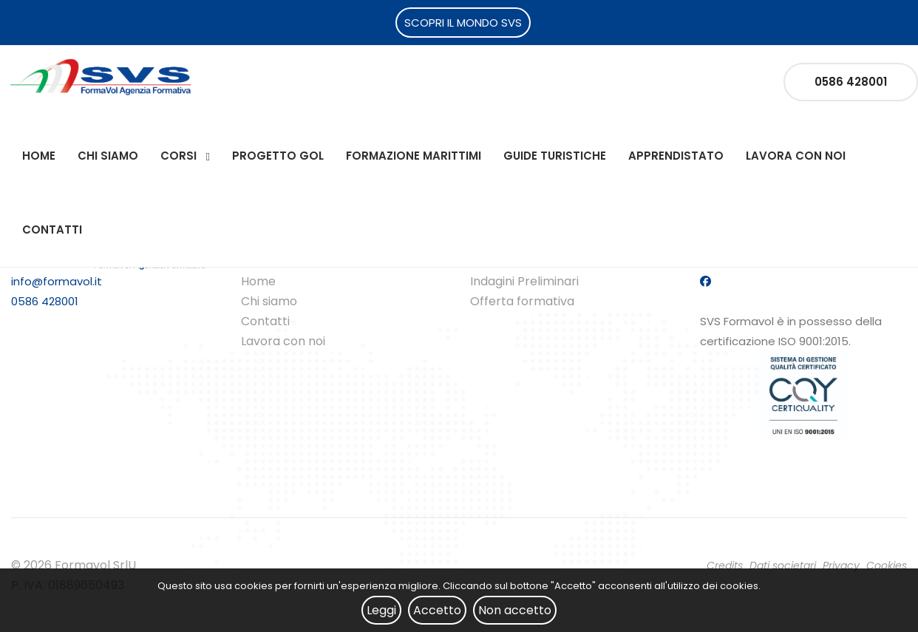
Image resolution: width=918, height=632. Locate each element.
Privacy (841, 565)
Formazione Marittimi (413, 155)
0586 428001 (851, 81)
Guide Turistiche (554, 155)
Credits (725, 565)
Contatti (52, 229)
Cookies (886, 565)
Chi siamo (108, 155)
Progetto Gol (278, 155)
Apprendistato (676, 155)
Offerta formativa (522, 301)
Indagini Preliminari (524, 281)
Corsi (178, 155)
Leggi (381, 610)
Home (38, 155)
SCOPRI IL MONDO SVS (463, 22)
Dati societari (782, 565)
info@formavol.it (56, 281)
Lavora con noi (796, 155)
